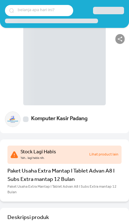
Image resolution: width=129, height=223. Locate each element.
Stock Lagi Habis (38, 152)
